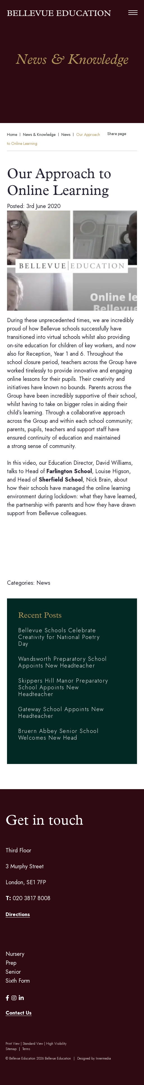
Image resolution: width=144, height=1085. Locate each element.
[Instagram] (14, 998)
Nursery (15, 954)
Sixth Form (18, 981)
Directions (18, 914)
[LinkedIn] (21, 998)
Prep (11, 963)
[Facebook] (7, 998)
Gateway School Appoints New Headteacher (61, 712)
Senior (13, 972)
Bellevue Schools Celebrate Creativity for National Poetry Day (59, 637)
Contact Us (19, 1012)
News (43, 583)
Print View (13, 1043)
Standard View (33, 1043)
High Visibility (56, 1043)
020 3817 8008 (31, 898)
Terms (26, 1048)
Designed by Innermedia (94, 1058)
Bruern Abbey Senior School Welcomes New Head (58, 734)
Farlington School (69, 471)
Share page (116, 133)
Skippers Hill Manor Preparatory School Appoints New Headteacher (63, 687)
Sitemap (11, 1048)
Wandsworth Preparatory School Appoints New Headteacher (62, 662)
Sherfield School (61, 480)
